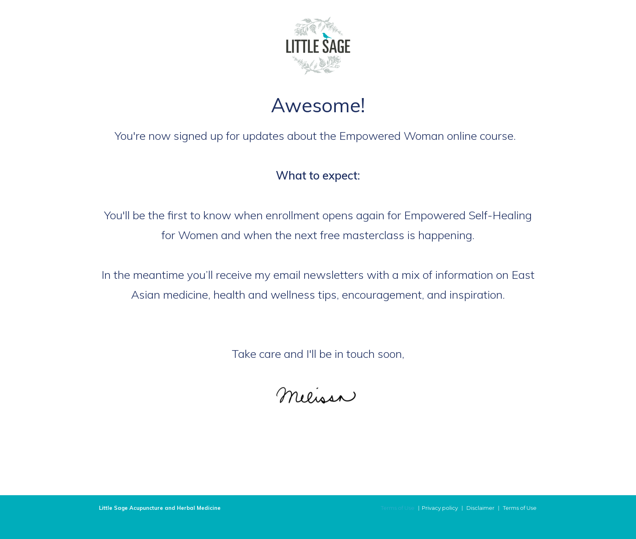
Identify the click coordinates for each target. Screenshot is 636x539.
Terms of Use (398, 508)
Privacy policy (440, 508)
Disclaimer (480, 508)
